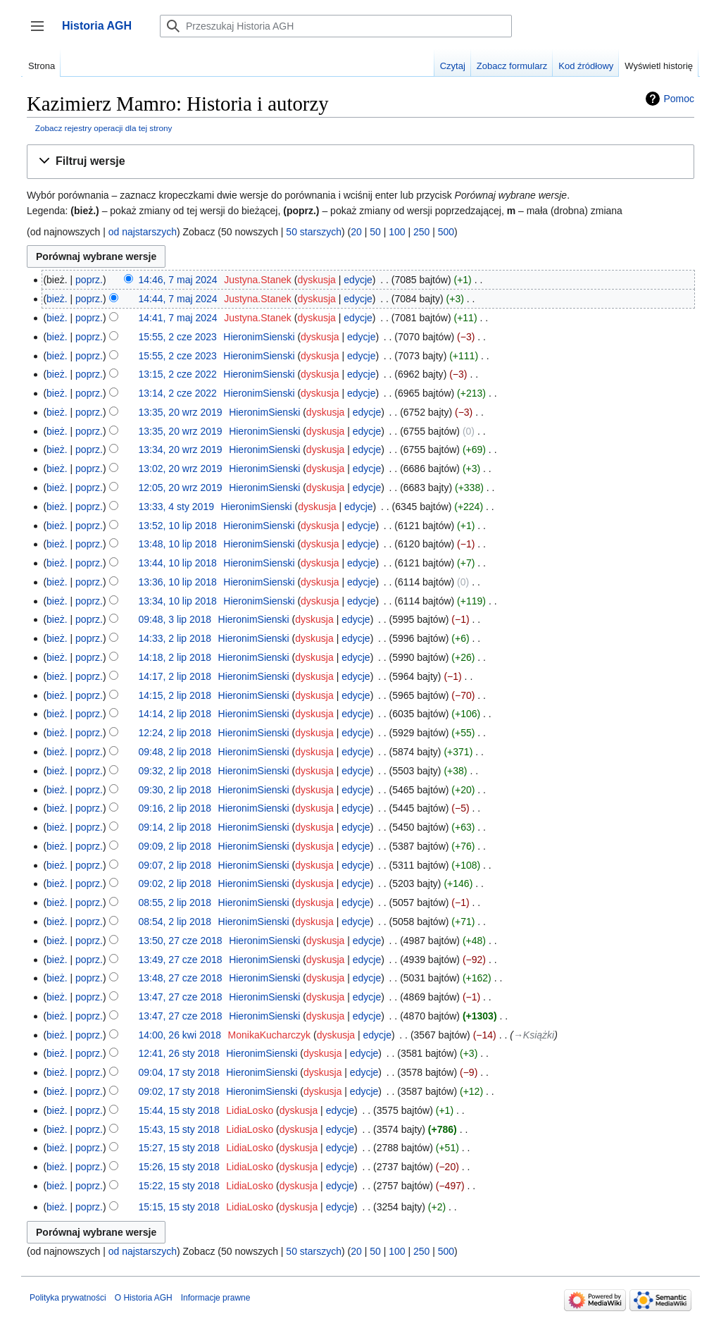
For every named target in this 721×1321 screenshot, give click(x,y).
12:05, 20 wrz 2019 (180, 487)
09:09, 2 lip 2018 (175, 846)
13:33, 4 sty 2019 (176, 506)
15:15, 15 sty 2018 (179, 1207)
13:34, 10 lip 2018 (178, 601)
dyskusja (316, 279)
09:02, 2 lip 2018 (175, 883)
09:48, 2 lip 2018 (175, 751)
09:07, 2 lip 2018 (175, 865)
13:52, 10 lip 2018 (178, 525)
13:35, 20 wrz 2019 (180, 412)
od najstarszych (142, 231)
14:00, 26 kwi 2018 (180, 1035)
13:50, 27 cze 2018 (180, 940)
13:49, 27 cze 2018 (180, 959)
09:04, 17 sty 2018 (179, 1072)
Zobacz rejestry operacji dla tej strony (104, 127)
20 (356, 231)
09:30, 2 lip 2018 (175, 789)
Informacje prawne (216, 1298)
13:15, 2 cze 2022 (178, 374)
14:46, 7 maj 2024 (178, 279)
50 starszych (313, 231)
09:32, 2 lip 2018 (175, 770)
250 (421, 231)
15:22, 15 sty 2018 (179, 1185)
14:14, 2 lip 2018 (175, 713)
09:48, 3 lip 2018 (175, 619)
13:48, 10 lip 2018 (178, 544)
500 (446, 231)
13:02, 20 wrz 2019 (180, 468)
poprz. (89, 279)
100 (397, 231)
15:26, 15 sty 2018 (179, 1166)
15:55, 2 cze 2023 (178, 336)
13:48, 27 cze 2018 (180, 978)
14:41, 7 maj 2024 (178, 317)
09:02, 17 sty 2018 (179, 1091)
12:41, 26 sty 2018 (179, 1053)
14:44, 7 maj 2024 (178, 298)
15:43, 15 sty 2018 (179, 1129)
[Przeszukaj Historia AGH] (336, 26)
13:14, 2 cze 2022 (178, 393)
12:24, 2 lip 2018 (175, 732)
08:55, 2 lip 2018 (175, 902)
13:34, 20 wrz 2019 (180, 449)
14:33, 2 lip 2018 (175, 638)
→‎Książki (533, 1035)
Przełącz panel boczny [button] (42, 33)
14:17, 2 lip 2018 (175, 676)
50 (375, 231)
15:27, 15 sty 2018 (179, 1147)
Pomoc (678, 98)
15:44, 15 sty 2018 (179, 1110)
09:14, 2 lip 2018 (175, 827)
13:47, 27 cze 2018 (180, 997)
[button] (360, 161)
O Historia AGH (144, 1298)
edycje (358, 279)
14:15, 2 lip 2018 (175, 695)
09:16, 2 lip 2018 (175, 808)
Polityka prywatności (68, 1298)
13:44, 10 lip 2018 (178, 563)
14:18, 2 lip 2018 (175, 657)
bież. (57, 298)
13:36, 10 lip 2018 (178, 582)
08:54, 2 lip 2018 (175, 921)
